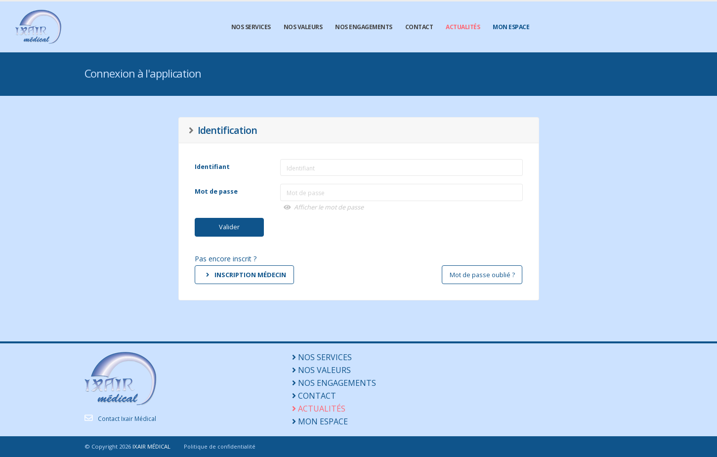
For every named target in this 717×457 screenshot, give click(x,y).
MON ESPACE (511, 27)
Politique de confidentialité (220, 446)
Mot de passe (216, 191)
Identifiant (212, 167)
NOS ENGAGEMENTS (363, 27)
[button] (403, 207)
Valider (229, 226)
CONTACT (419, 27)
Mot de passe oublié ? (482, 274)
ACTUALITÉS (463, 27)
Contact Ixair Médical (128, 418)
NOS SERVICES (251, 27)
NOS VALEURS (303, 27)
